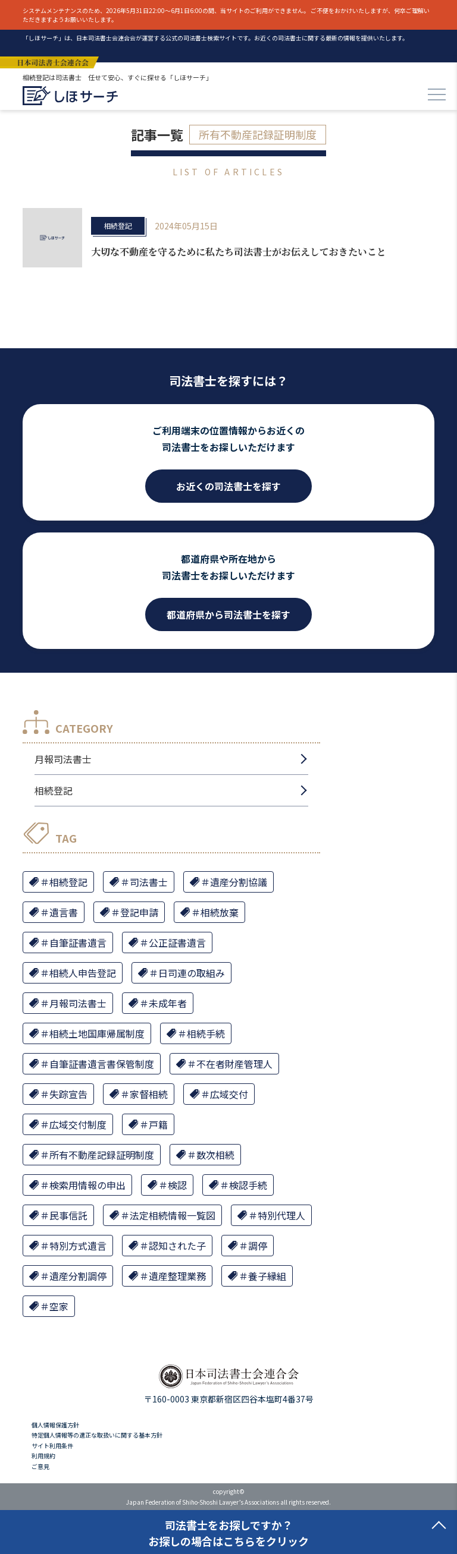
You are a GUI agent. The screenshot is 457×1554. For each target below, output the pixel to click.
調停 (257, 1245)
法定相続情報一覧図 (172, 1215)
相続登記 (118, 225)
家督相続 (149, 1094)
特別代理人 (281, 1215)
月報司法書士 (63, 759)
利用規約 (43, 1455)
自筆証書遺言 (78, 942)
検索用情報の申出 (87, 1185)
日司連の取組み (191, 973)
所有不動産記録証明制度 (101, 1155)
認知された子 (177, 1245)
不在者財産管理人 (234, 1064)
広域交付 (229, 1094)
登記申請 (139, 912)
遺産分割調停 (78, 1276)
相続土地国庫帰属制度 (97, 1033)
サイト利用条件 (52, 1445)
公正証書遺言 (177, 942)
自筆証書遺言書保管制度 (101, 1064)
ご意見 (40, 1466)
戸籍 (158, 1124)
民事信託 (68, 1215)
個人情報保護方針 (55, 1424)
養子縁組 (267, 1276)
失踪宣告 (68, 1094)
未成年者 (168, 1003)
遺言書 (63, 912)
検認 (177, 1185)
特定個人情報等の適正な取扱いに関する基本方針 (97, 1434)
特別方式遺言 (78, 1245)
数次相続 (215, 1155)
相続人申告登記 (82, 973)
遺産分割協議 (238, 882)
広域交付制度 (78, 1124)
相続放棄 (220, 912)
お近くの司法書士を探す (228, 486)
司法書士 (149, 882)
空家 (58, 1306)
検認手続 (248, 1185)
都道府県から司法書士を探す (228, 614)
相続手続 (206, 1033)
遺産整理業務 (177, 1276)
